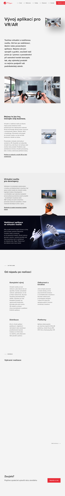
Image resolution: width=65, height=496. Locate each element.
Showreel (39, 3)
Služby (32, 3)
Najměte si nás (57, 3)
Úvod (19, 3)
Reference (24, 3)
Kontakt (45, 3)
